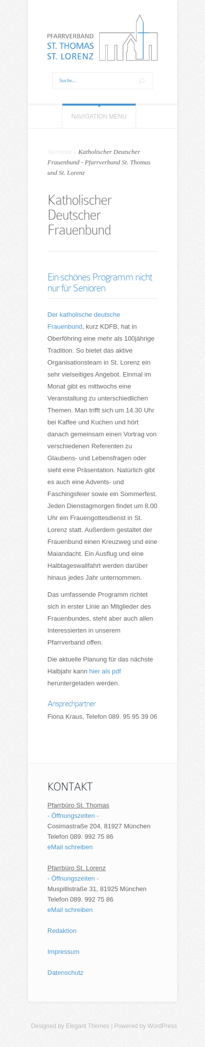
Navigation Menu (99, 116)
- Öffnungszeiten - (73, 815)
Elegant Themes (87, 1026)
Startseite (59, 151)
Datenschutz (65, 972)
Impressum (63, 951)
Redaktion (62, 930)
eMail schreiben (70, 847)
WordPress (162, 1026)
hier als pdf (105, 671)
